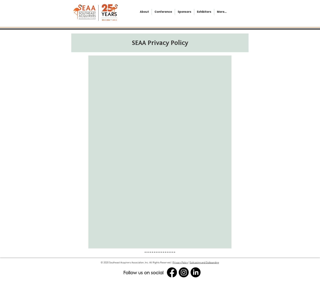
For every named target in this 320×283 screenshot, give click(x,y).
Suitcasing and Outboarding (204, 262)
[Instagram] (184, 272)
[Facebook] (172, 272)
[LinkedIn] (196, 272)
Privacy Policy (180, 262)
